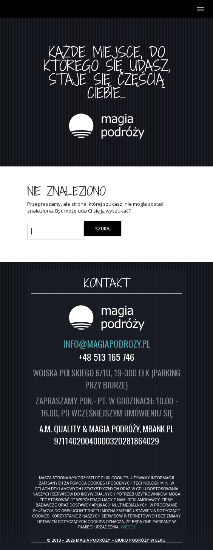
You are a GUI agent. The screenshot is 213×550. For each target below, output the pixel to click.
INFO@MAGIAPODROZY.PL (106, 343)
